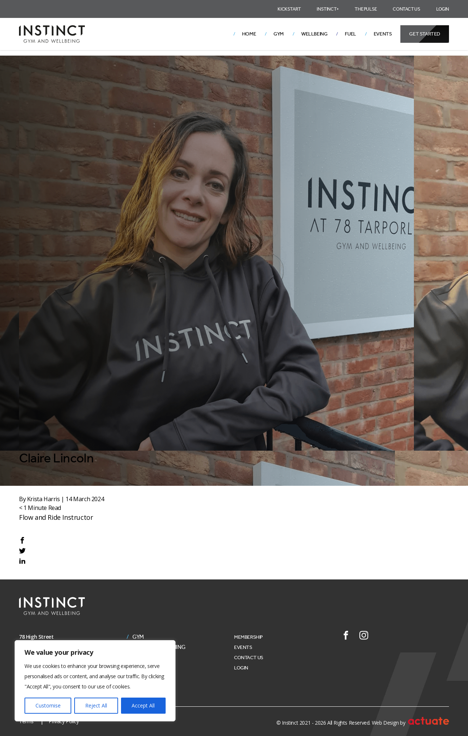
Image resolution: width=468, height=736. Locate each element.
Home (249, 34)
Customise (48, 705)
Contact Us (406, 9)
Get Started (424, 34)
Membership (248, 637)
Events (383, 34)
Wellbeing (314, 34)
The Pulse (366, 9)
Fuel (350, 34)
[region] (95, 680)
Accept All (143, 705)
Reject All (96, 705)
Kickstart (289, 9)
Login (442, 9)
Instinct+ (328, 9)
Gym (278, 34)
